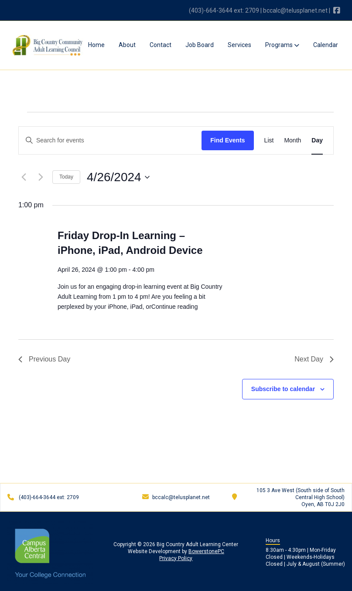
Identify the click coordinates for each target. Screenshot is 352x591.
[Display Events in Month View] (292, 140)
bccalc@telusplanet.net (295, 10)
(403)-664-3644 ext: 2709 (224, 10)
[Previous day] (23, 177)
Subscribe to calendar (283, 388)
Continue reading (174, 306)
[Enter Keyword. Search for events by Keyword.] (110, 140)
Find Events (227, 140)
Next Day (314, 359)
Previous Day (44, 359)
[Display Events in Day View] (317, 140)
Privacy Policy (175, 558)
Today (66, 177)
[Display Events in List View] (269, 140)
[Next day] (40, 177)
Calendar (325, 44)
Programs (282, 44)
